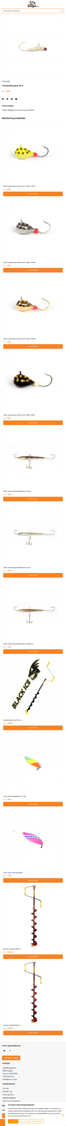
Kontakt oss (7, 1091)
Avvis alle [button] (23, 1121)
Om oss (6, 1088)
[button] (3, 99)
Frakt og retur (8, 1095)
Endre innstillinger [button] (36, 1121)
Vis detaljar (33, 194)
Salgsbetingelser (9, 1098)
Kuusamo (6, 81)
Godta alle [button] (13, 1121)
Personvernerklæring (11, 1101)
